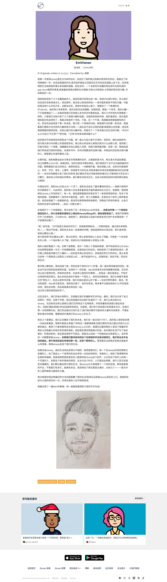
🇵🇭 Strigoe (91, 542)
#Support (71, 482)
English (64, 73)
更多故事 (139, 498)
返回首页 (32, 568)
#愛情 (61, 482)
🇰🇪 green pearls (30, 542)
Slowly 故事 (88, 67)
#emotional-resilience (47, 482)
